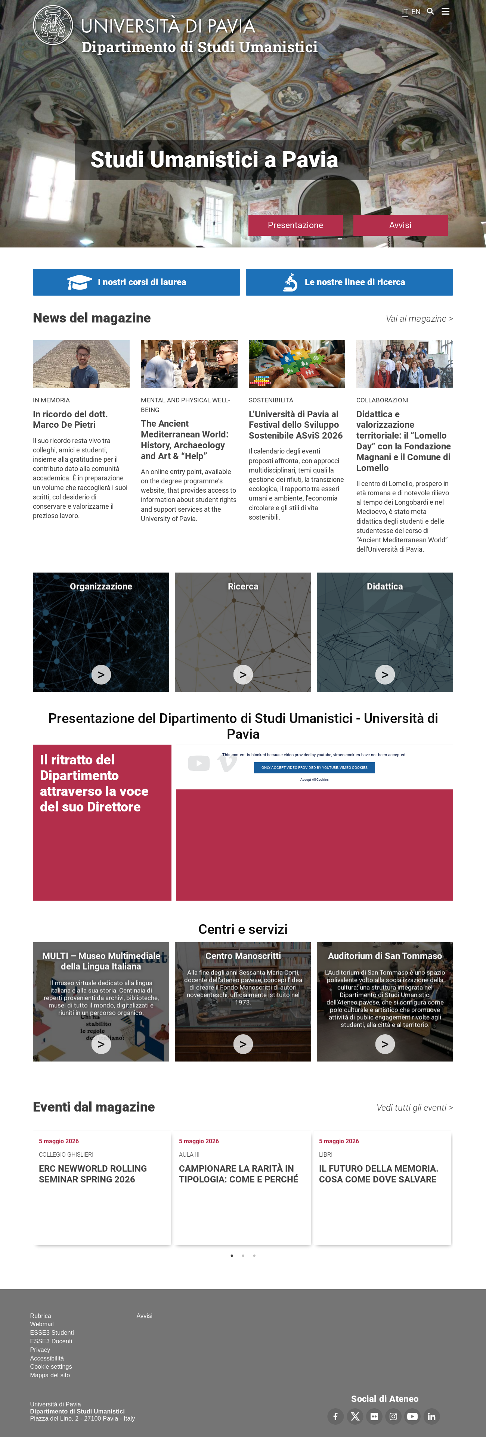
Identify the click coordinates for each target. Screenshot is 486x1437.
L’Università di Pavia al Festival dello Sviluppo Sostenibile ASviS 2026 (296, 425)
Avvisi (400, 225)
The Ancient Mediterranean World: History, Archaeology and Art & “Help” (185, 439)
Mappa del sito (50, 1375)
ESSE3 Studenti (52, 1333)
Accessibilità (47, 1358)
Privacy (40, 1350)
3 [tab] (254, 1256)
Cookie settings (51, 1366)
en (416, 11)
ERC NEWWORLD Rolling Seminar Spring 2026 (93, 1174)
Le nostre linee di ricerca (355, 282)
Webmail (42, 1324)
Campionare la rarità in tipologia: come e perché (238, 1174)
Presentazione (295, 225)
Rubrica (41, 1316)
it (405, 11)
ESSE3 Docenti (51, 1341)
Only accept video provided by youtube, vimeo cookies (314, 768)
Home (446, 10)
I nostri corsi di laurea (142, 282)
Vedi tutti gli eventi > (415, 1108)
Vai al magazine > (419, 319)
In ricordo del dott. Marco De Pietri (70, 419)
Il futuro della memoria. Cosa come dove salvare (379, 1174)
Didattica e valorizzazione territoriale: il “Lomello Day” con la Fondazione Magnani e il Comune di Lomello (403, 441)
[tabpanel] (103, 1188)
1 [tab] (232, 1256)
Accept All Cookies (314, 780)
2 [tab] (243, 1256)
